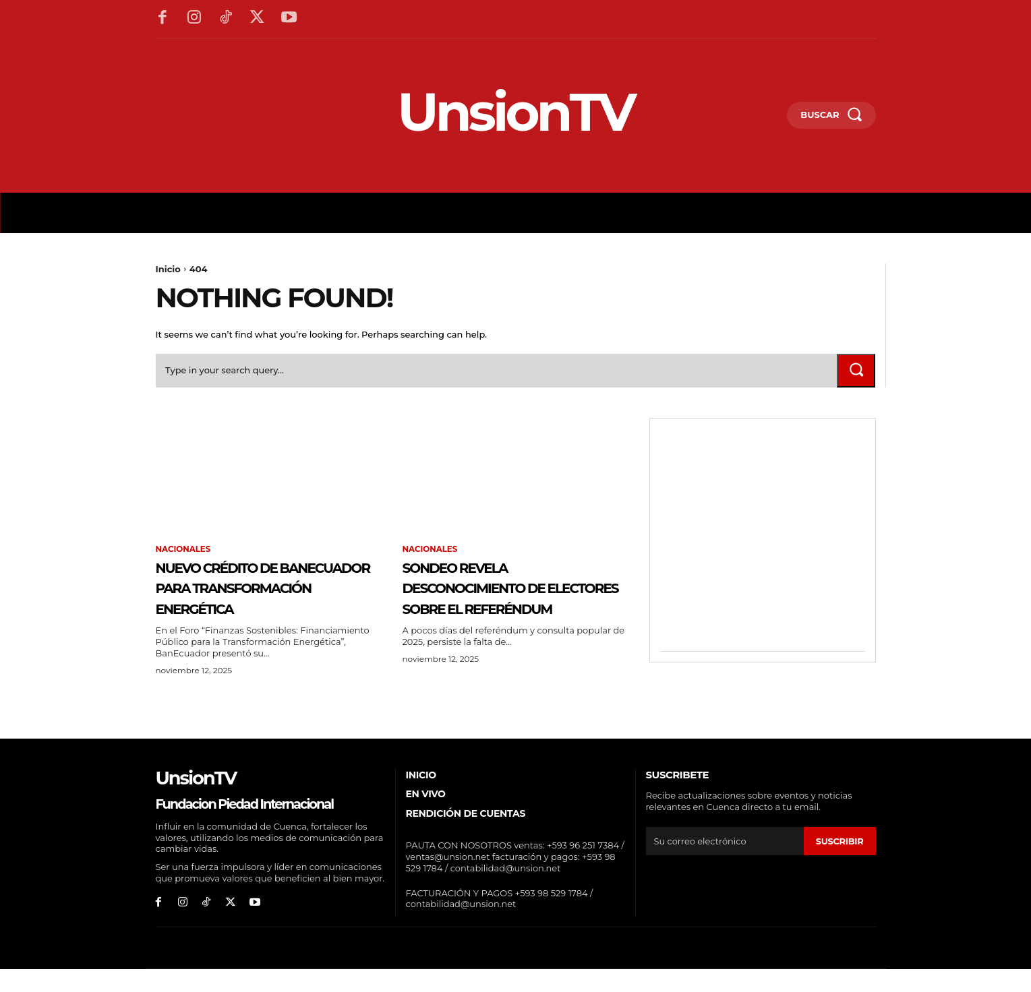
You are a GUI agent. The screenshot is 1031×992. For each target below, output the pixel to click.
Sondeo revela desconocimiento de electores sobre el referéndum (507, 598)
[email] (725, 863)
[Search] (855, 371)
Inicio (168, 269)
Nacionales (184, 550)
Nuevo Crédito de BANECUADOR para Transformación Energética (249, 598)
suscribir (839, 863)
